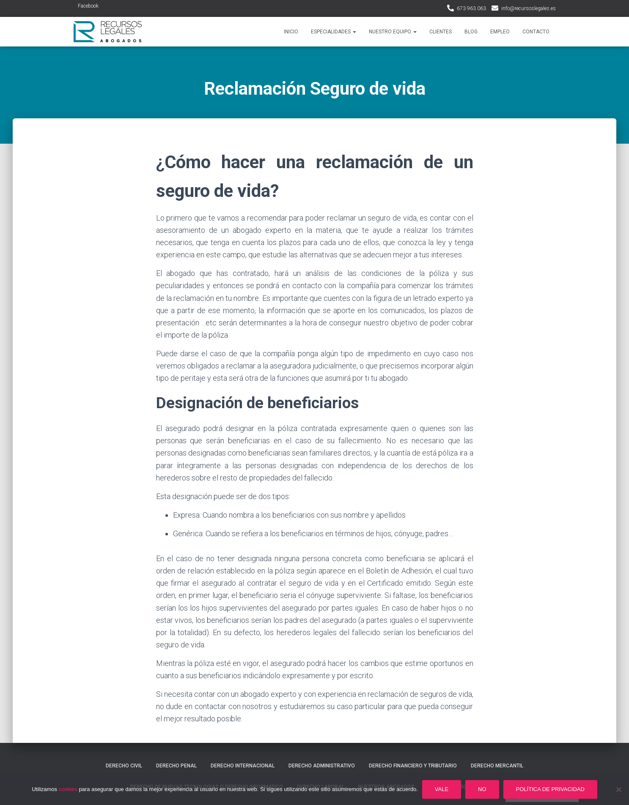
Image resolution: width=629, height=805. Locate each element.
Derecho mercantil (497, 766)
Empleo (500, 32)
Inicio (291, 32)
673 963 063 (471, 8)
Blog (471, 32)
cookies (68, 789)
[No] (618, 789)
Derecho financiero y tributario (413, 766)
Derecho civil (124, 766)
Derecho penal (176, 766)
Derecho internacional (243, 766)
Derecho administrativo (321, 766)
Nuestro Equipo (393, 32)
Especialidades (333, 32)
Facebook (88, 6)
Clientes (440, 32)
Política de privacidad (550, 789)
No (482, 789)
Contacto (535, 32)
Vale (441, 789)
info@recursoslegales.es (528, 8)
